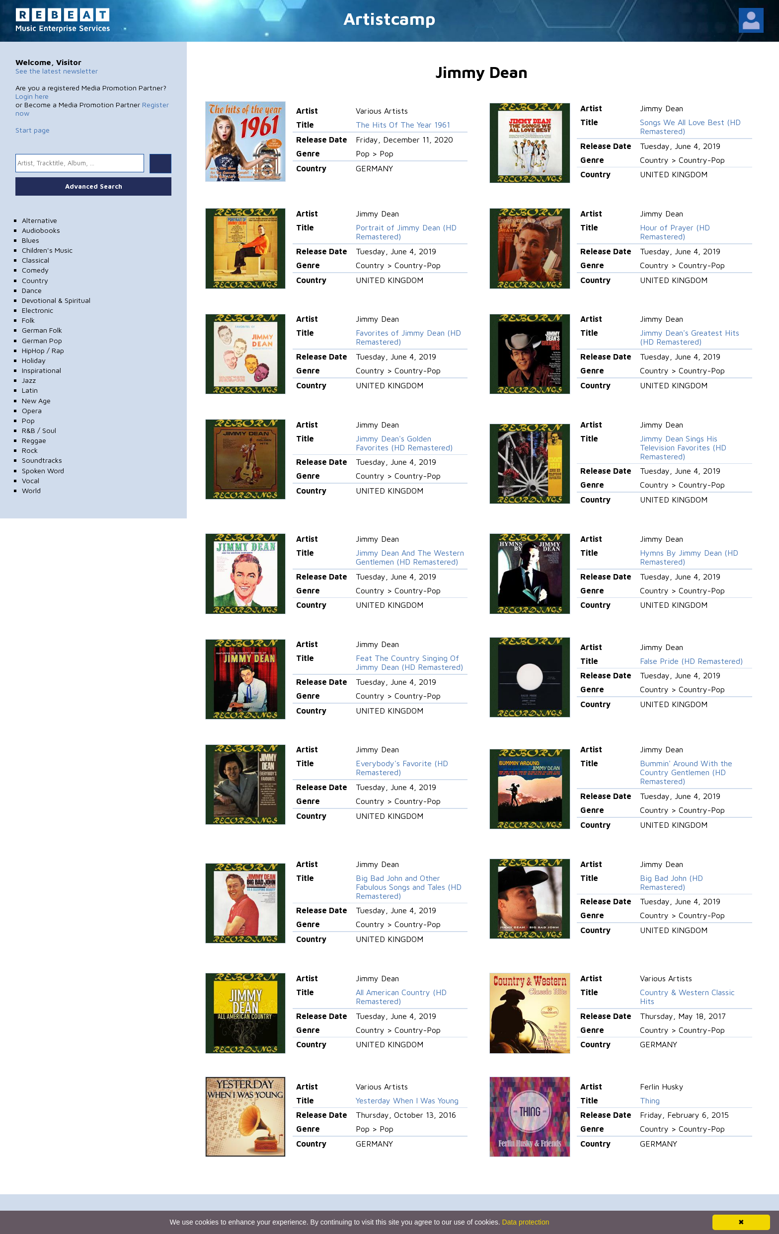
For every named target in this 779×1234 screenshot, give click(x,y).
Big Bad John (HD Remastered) (671, 882)
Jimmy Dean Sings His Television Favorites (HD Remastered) (683, 447)
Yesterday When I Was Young (407, 1100)
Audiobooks (41, 230)
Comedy (35, 270)
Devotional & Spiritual (56, 300)
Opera (32, 410)
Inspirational (41, 370)
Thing (650, 1100)
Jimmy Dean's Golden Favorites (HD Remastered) (404, 443)
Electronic (37, 310)
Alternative (39, 220)
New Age (36, 400)
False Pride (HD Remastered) (691, 660)
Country (35, 280)
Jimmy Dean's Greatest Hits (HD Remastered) (689, 337)
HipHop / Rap (43, 350)
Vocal (30, 480)
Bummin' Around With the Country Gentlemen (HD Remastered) (686, 772)
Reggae (34, 440)
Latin (30, 390)
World (31, 490)
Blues (30, 240)
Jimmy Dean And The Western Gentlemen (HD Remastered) (410, 557)
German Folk (42, 330)
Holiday (34, 360)
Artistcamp (389, 18)
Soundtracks (42, 460)
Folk (28, 320)
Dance (32, 290)
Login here (32, 96)
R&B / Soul (39, 430)
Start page (32, 130)
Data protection (525, 1222)
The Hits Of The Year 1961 (403, 124)
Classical (35, 260)
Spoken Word (43, 470)
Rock (30, 450)
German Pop (42, 340)
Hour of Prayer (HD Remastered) (675, 232)
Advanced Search (93, 186)
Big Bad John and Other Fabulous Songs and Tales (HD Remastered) (409, 886)
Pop (28, 420)
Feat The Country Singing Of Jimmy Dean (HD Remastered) (409, 662)
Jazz (29, 380)
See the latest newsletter (56, 71)
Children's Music (47, 250)
